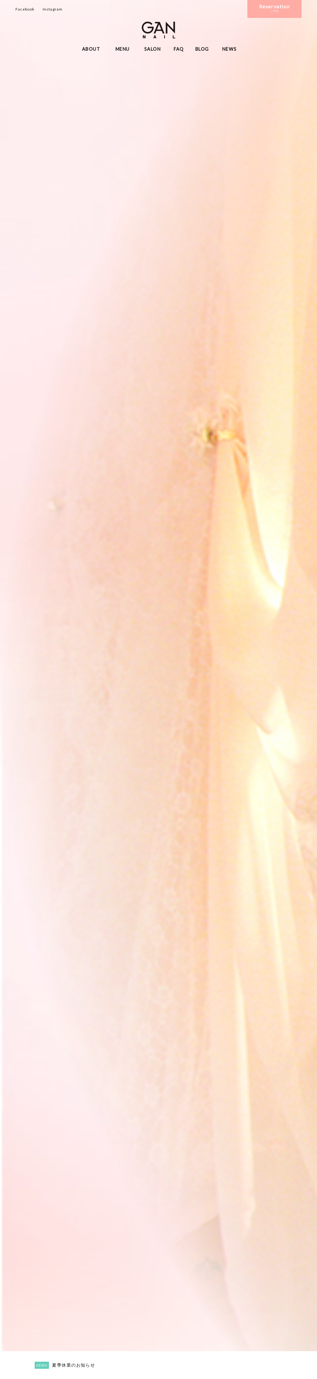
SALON (152, 49)
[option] (158, 689)
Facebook (25, 9)
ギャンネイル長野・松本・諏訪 (158, 30)
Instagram (53, 9)
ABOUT (91, 49)
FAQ (179, 49)
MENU (122, 49)
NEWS (229, 49)
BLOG (202, 49)
